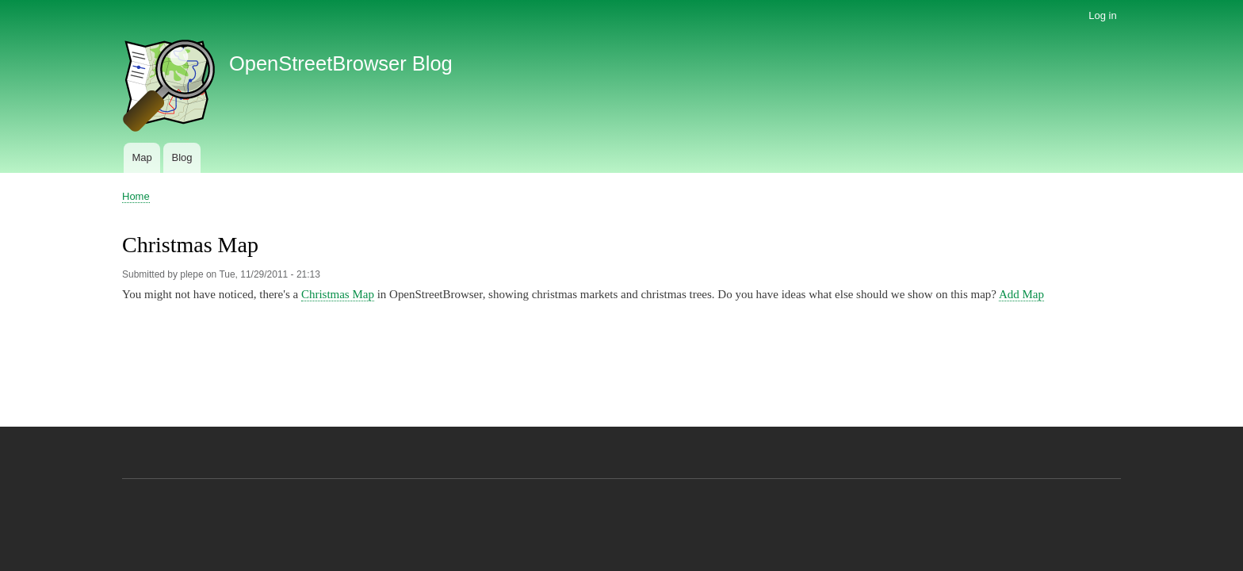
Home (136, 196)
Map (141, 157)
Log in (1102, 15)
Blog (181, 157)
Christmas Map (337, 294)
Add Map (1021, 294)
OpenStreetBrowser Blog (341, 63)
